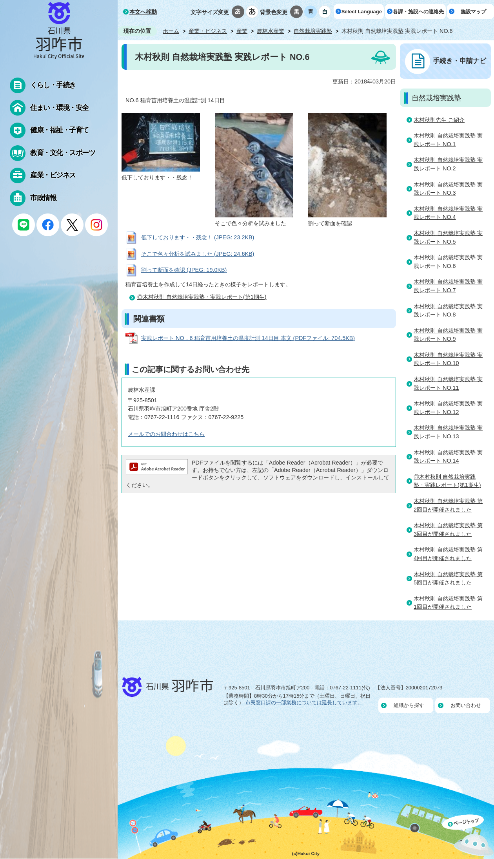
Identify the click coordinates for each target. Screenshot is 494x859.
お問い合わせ (465, 705)
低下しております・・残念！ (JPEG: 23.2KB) (197, 237)
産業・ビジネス (208, 31)
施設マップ (473, 11)
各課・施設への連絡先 (418, 11)
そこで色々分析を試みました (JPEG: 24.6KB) (197, 254)
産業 (241, 31)
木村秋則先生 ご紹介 (439, 120)
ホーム (171, 31)
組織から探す (409, 705)
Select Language (361, 11)
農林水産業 (270, 31)
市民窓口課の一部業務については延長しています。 (304, 702)
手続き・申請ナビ (459, 61)
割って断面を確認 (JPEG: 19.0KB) (184, 270)
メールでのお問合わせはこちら (166, 434)
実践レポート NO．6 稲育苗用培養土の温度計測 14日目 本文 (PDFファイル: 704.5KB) (248, 338)
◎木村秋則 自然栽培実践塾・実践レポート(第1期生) (202, 297)
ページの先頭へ (468, 836)
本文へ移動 (143, 12)
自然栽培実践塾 (313, 31)
